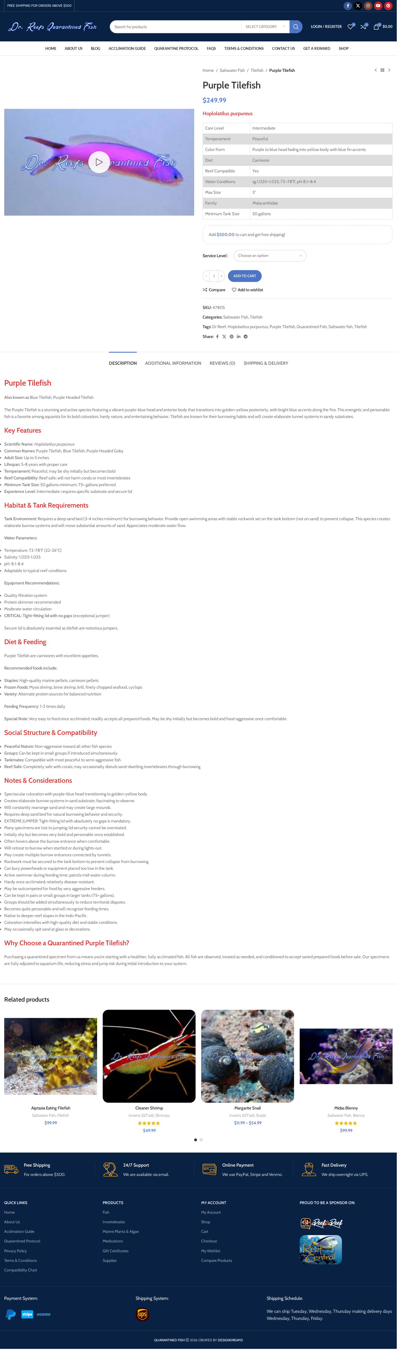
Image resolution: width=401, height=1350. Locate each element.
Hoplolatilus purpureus (248, 326)
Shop (205, 1221)
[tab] (123, 360)
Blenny (359, 1115)
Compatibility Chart (20, 1270)
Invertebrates (114, 1221)
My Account (211, 1212)
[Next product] (389, 70)
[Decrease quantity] (206, 276)
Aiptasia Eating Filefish (50, 1108)
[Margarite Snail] (247, 1056)
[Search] (206, 26)
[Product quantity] (214, 276)
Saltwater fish (340, 326)
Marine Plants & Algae (121, 1231)
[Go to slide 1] (195, 1139)
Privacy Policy (15, 1250)
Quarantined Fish (312, 326)
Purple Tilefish (282, 326)
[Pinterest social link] (388, 6)
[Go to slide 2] (201, 1139)
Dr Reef (219, 326)
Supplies (110, 1260)
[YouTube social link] (378, 6)
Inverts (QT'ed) (141, 1115)
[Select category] (265, 27)
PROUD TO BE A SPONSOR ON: (327, 1202)
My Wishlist (210, 1250)
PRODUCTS (113, 1202)
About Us (12, 1221)
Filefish (63, 1115)
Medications (113, 1241)
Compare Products (216, 1260)
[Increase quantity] (221, 276)
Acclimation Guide (19, 1231)
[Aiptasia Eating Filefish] (50, 1056)
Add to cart (245, 275)
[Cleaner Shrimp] (149, 1056)
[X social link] (358, 6)
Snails (261, 1115)
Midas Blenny (346, 1108)
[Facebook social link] (348, 6)
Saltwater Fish (232, 70)
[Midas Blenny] (346, 1056)
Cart (204, 1231)
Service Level (215, 255)
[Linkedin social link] (238, 337)
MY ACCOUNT (213, 1202)
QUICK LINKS (15, 1202)
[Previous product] (375, 70)
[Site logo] (52, 26)
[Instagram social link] (368, 6)
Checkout (209, 1241)
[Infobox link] (49, 1170)
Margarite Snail (247, 1108)
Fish (106, 1212)
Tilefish (257, 70)
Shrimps (162, 1115)
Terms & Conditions (20, 1260)
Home (208, 70)
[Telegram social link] (245, 337)
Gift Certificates (116, 1250)
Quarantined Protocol (22, 1241)
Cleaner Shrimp (149, 1108)
